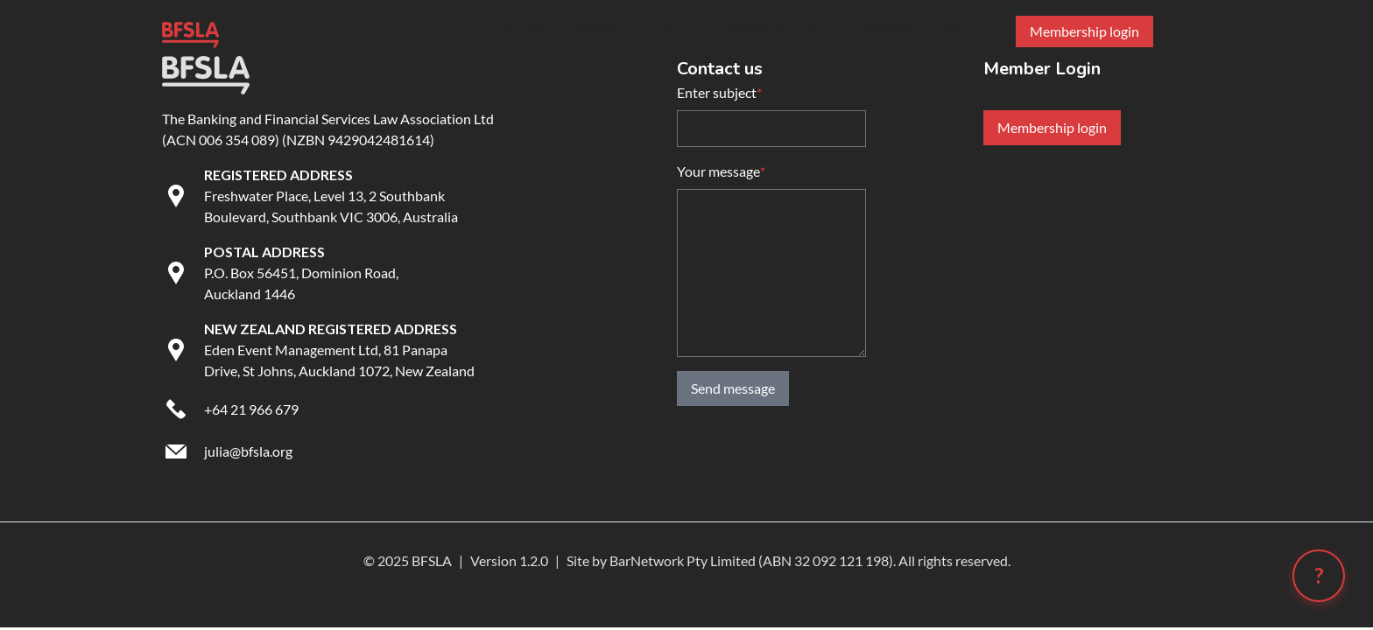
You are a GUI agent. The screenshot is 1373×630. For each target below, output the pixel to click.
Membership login (1052, 127)
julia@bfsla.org (248, 451)
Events (666, 29)
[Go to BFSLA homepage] (190, 31)
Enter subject (719, 92)
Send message (733, 388)
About (524, 28)
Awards (595, 28)
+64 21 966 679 (251, 409)
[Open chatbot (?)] (1318, 576)
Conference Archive (774, 29)
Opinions (891, 29)
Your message (721, 171)
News (964, 29)
